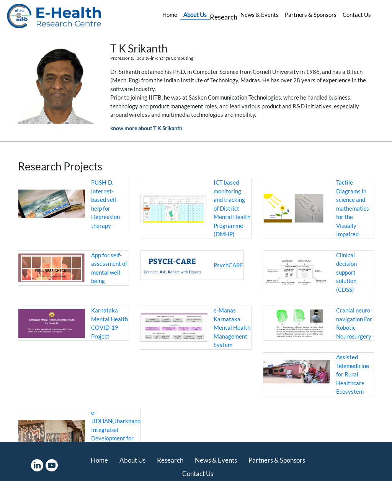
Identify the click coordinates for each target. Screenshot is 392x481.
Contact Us (357, 14)
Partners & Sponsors (310, 14)
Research (223, 17)
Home (169, 14)
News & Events (259, 14)
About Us (195, 14)
